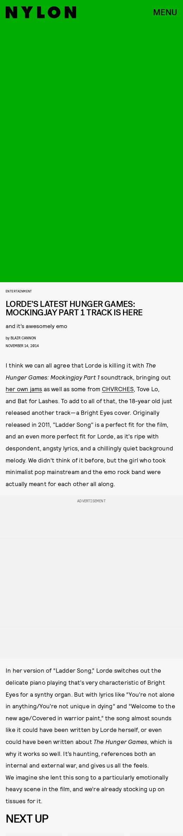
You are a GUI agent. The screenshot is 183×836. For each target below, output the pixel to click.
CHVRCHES (118, 388)
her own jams (24, 388)
